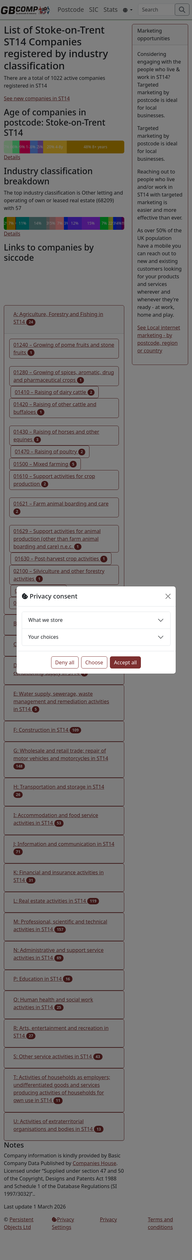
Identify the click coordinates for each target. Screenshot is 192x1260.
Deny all (64, 662)
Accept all (125, 662)
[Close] (168, 596)
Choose (94, 662)
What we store (45, 619)
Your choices (43, 636)
